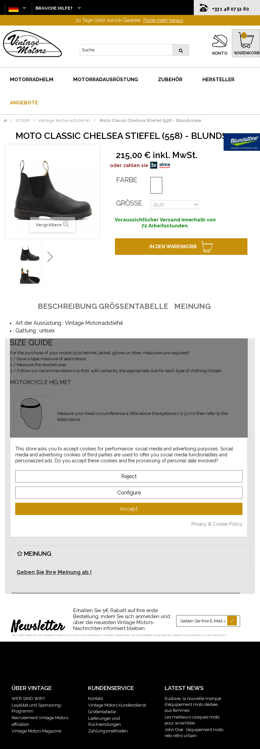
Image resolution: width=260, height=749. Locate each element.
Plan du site (174, 739)
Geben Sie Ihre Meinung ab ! (54, 558)
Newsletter (38, 613)
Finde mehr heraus (163, 6)
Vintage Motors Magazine (36, 717)
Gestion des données (139, 739)
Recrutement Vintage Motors (40, 704)
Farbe (126, 166)
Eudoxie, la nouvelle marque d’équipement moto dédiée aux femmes (193, 690)
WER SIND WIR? (28, 684)
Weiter (50, 243)
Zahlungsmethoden (108, 717)
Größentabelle (102, 698)
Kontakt (95, 684)
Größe (129, 190)
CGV (110, 739)
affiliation (20, 710)
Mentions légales (86, 739)
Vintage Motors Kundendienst (117, 691)
